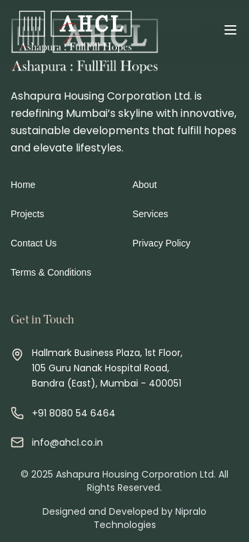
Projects (27, 214)
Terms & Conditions (51, 272)
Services (151, 214)
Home (23, 184)
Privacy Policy (162, 243)
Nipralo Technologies (150, 518)
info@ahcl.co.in (67, 442)
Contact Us (33, 243)
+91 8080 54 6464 (74, 413)
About (145, 184)
